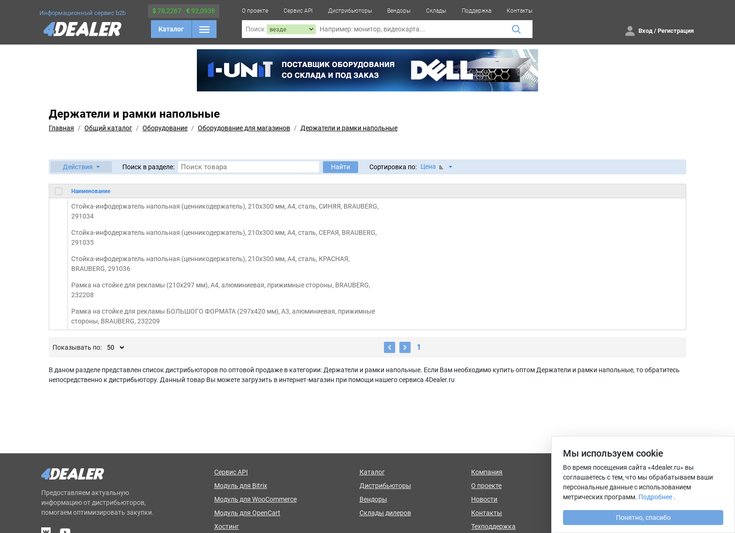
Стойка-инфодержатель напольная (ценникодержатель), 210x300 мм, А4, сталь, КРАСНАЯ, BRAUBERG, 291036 (210, 263)
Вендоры (399, 11)
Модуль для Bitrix (240, 485)
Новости (484, 499)
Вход (645, 30)
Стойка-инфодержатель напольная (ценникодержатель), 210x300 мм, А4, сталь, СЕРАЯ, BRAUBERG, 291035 (224, 237)
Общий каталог (108, 128)
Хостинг (226, 526)
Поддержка (476, 11)
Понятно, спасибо (643, 517)
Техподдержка (493, 526)
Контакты (519, 11)
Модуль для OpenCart (247, 513)
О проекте (255, 11)
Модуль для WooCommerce (255, 499)
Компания (486, 472)
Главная (61, 128)
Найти (340, 167)
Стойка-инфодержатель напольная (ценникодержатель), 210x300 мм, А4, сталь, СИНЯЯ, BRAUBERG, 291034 (225, 211)
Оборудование (165, 128)
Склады (436, 11)
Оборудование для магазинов (244, 128)
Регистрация (676, 30)
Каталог (171, 29)
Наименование (90, 191)
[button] (81, 166)
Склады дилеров (385, 513)
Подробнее (655, 497)
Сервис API (298, 11)
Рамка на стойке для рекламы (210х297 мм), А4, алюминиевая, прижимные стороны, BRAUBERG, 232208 (220, 290)
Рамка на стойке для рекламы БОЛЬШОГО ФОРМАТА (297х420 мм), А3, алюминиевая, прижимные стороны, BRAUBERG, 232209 (223, 316)
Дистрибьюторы (350, 11)
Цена (432, 167)
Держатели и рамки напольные (349, 128)
